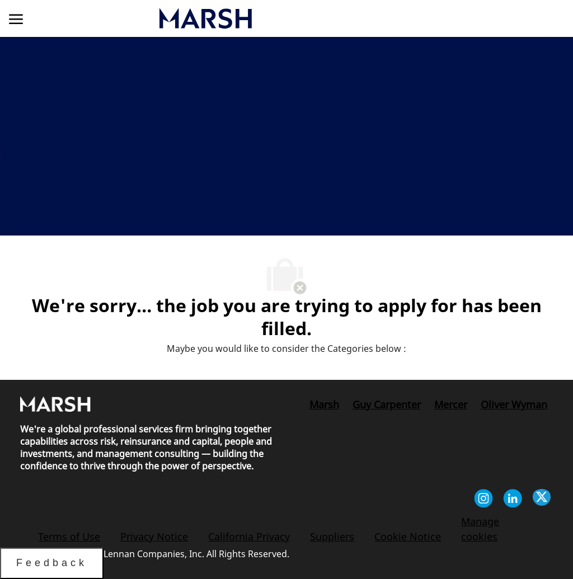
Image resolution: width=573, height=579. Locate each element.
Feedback (51, 562)
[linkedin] (512, 500)
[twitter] (541, 500)
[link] (272, 18)
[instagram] (483, 500)
